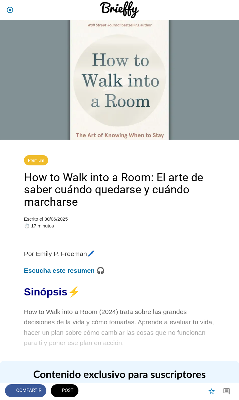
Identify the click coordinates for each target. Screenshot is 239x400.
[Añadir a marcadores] (211, 391)
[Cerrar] (10, 10)
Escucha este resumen (59, 270)
